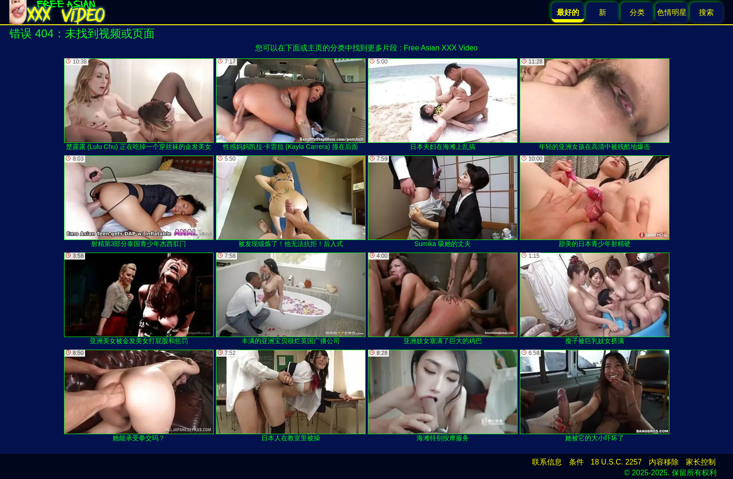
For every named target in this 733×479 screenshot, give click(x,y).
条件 (576, 462)
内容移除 (664, 462)
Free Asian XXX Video (441, 48)
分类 (637, 12)
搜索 (706, 12)
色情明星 (672, 12)
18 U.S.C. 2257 (616, 462)
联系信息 (547, 462)
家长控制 (701, 462)
